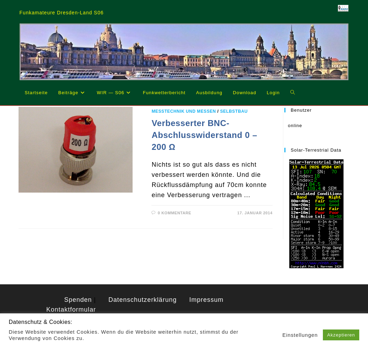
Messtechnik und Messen (183, 111)
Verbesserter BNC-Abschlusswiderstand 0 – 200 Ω (204, 134)
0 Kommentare (174, 213)
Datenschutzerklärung (142, 299)
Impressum (206, 299)
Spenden (78, 299)
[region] (184, 51)
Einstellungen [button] (300, 335)
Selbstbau (234, 111)
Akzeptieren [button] (341, 335)
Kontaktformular (71, 309)
